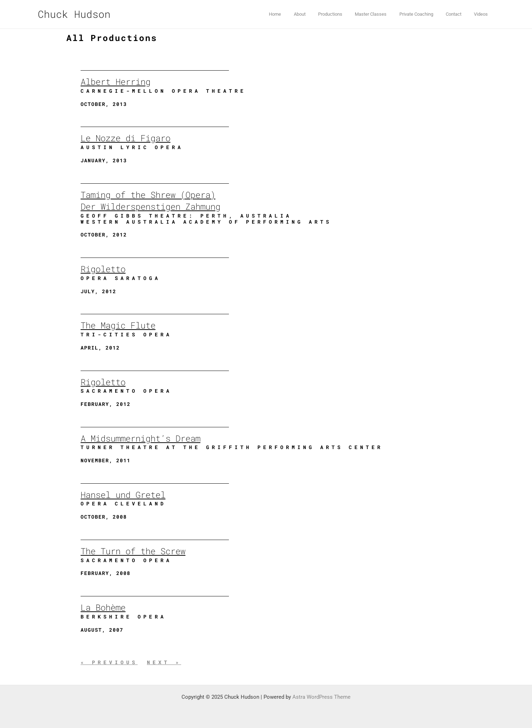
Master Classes (382, 14)
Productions (345, 14)
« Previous (109, 662)
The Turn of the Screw (133, 551)
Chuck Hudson (74, 14)
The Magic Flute (118, 325)
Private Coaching (424, 14)
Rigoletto (103, 269)
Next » (164, 662)
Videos (483, 14)
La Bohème (103, 607)
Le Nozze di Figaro (125, 138)
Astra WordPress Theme (321, 697)
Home (297, 14)
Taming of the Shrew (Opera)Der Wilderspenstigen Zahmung (150, 201)
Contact (458, 14)
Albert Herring (115, 81)
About (318, 14)
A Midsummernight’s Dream (140, 438)
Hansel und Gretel (123, 494)
